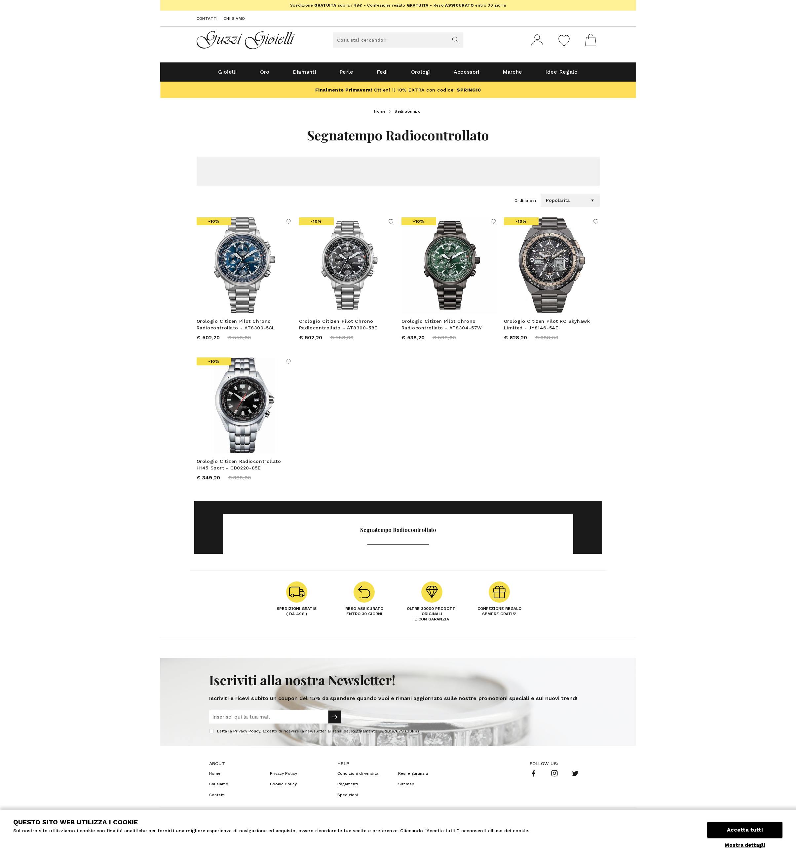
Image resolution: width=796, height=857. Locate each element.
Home (380, 112)
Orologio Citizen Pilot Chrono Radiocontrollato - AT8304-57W (441, 326)
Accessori (466, 73)
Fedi (382, 73)
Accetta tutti (745, 830)
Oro (265, 73)
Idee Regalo (561, 73)
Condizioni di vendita (357, 774)
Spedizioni (347, 796)
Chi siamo (234, 18)
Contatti (207, 18)
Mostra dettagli (745, 845)
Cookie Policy (283, 785)
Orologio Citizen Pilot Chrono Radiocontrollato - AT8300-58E (338, 326)
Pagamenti (347, 785)
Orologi (421, 73)
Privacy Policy (246, 732)
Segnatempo (408, 112)
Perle (346, 73)
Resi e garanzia (413, 774)
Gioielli (227, 73)
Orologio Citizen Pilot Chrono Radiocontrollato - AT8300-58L (236, 326)
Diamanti (304, 73)
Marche (512, 73)
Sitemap (406, 785)
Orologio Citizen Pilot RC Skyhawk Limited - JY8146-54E (547, 326)
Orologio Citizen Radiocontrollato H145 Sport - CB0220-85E (239, 466)
